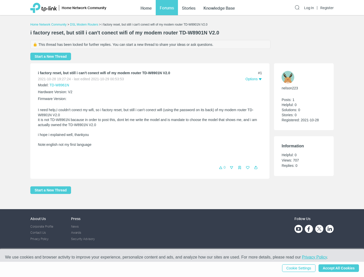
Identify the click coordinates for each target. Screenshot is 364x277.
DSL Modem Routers (84, 24)
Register (327, 8)
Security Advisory (83, 239)
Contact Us (38, 232)
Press (75, 218)
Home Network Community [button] (84, 8)
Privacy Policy (39, 239)
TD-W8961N (59, 85)
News (75, 226)
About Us (38, 218)
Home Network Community (48, 24)
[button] (256, 168)
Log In (309, 8)
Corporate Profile (41, 226)
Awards (76, 232)
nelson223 (290, 88)
